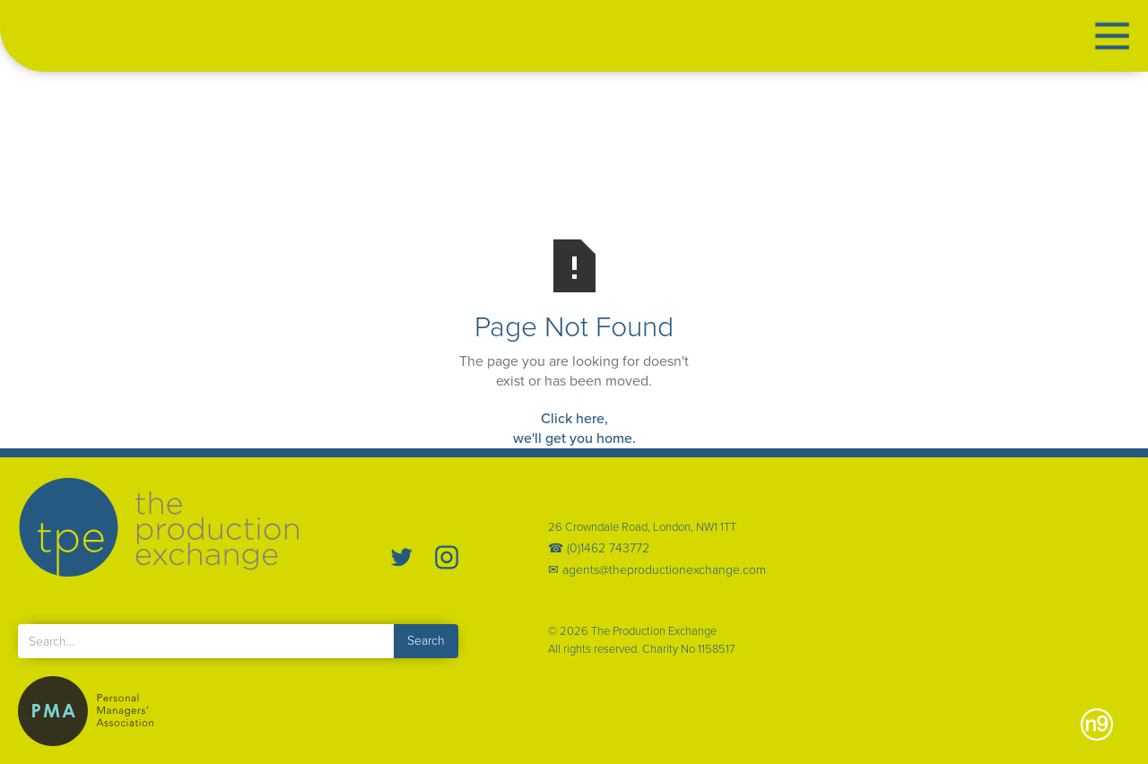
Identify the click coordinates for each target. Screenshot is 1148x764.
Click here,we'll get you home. (574, 428)
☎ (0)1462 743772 (598, 549)
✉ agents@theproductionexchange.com (657, 570)
